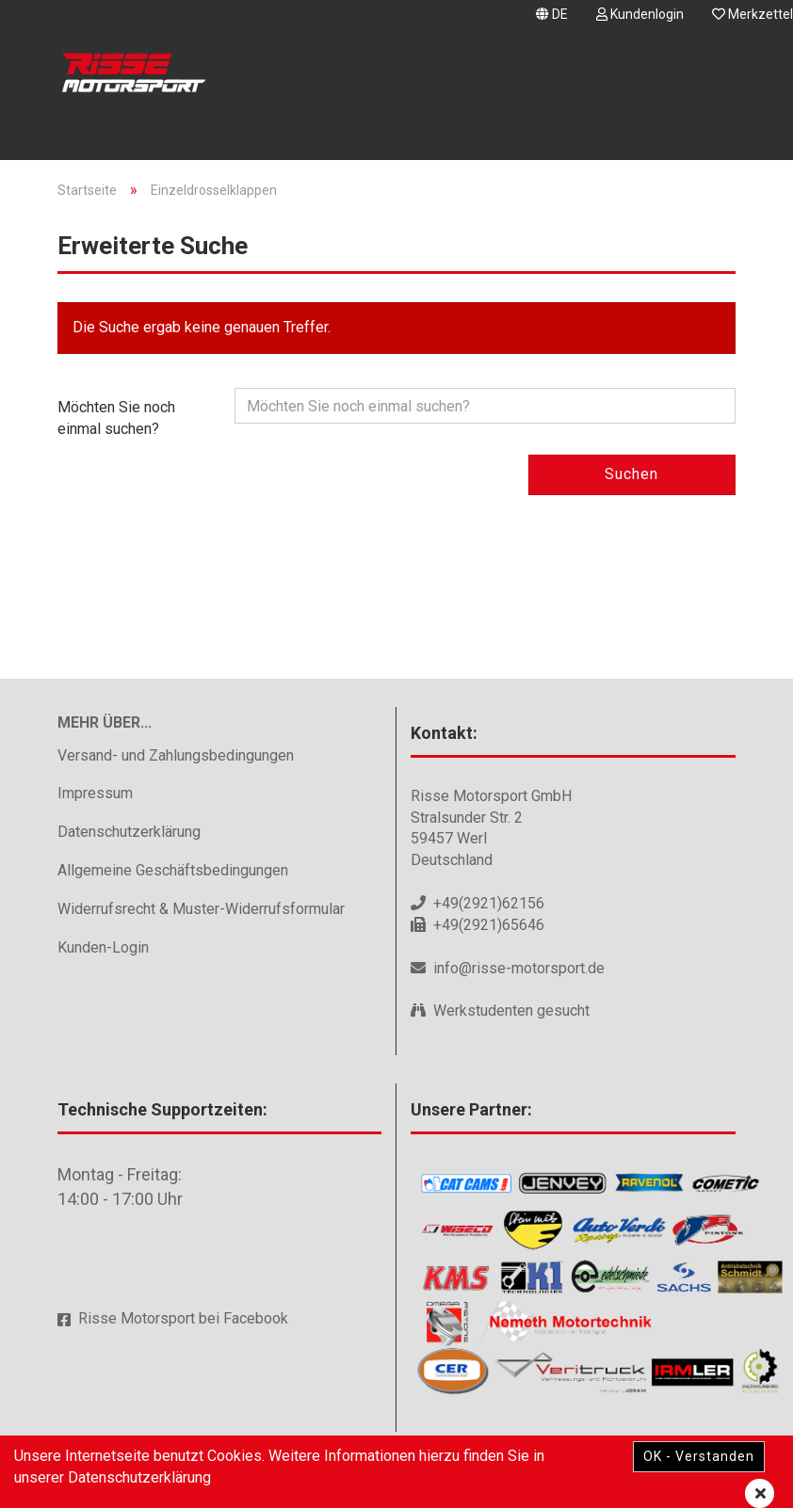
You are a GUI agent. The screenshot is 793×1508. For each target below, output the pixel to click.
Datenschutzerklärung (129, 832)
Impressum (95, 793)
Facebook (255, 1318)
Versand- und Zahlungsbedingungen (175, 755)
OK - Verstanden (698, 1456)
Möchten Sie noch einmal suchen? (116, 418)
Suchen (631, 474)
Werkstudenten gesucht (511, 1010)
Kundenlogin (640, 14)
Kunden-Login (103, 947)
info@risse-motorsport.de (519, 968)
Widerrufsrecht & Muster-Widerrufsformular (201, 909)
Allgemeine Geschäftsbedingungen (172, 870)
